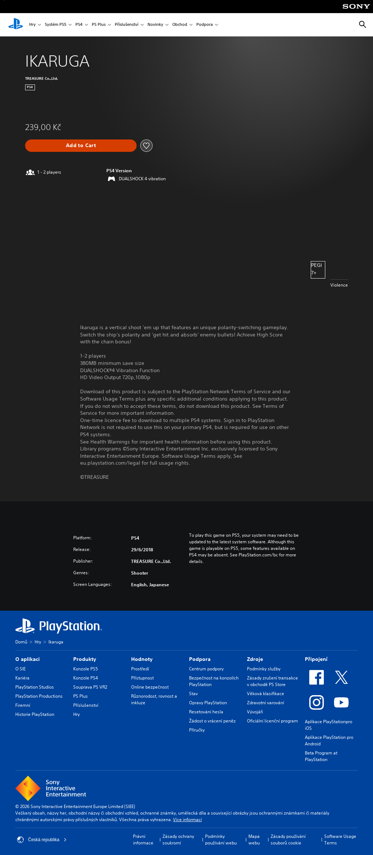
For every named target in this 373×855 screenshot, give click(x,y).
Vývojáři (255, 712)
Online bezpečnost (150, 687)
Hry (32, 25)
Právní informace (143, 839)
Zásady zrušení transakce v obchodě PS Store (272, 681)
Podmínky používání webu (221, 839)
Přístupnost (142, 678)
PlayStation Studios (34, 687)
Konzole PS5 (85, 669)
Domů (21, 642)
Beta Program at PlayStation (321, 756)
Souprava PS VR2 (90, 687)
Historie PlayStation (34, 714)
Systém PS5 (55, 25)
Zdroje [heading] (255, 659)
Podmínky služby (263, 669)
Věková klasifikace (265, 693)
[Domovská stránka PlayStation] (16, 25)
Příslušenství (126, 25)
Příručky (197, 730)
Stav (193, 693)
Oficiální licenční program (272, 721)
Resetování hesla (206, 712)
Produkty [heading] (84, 659)
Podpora (204, 25)
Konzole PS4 (85, 678)
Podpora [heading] (200, 659)
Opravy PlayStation (208, 703)
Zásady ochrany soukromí (178, 839)
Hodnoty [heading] (142, 659)
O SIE (20, 669)
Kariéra (22, 678)
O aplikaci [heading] (27, 659)
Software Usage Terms (340, 839)
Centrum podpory (206, 669)
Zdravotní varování (265, 703)
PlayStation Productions (39, 696)
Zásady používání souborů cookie (288, 839)
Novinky (155, 25)
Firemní (22, 705)
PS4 (79, 25)
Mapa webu (254, 839)
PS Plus (99, 25)
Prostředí (140, 669)
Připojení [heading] (316, 659)
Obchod (179, 25)
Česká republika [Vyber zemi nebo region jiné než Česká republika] (41, 840)
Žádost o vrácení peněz (212, 721)
